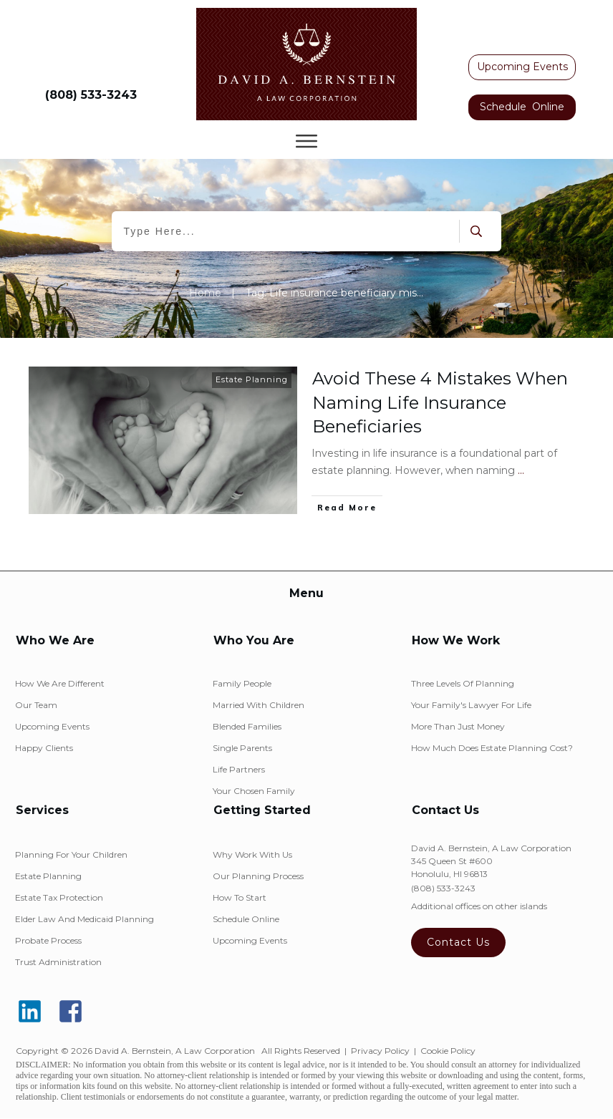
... (521, 470)
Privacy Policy (380, 1050)
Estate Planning (252, 379)
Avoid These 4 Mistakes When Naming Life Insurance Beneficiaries (440, 402)
